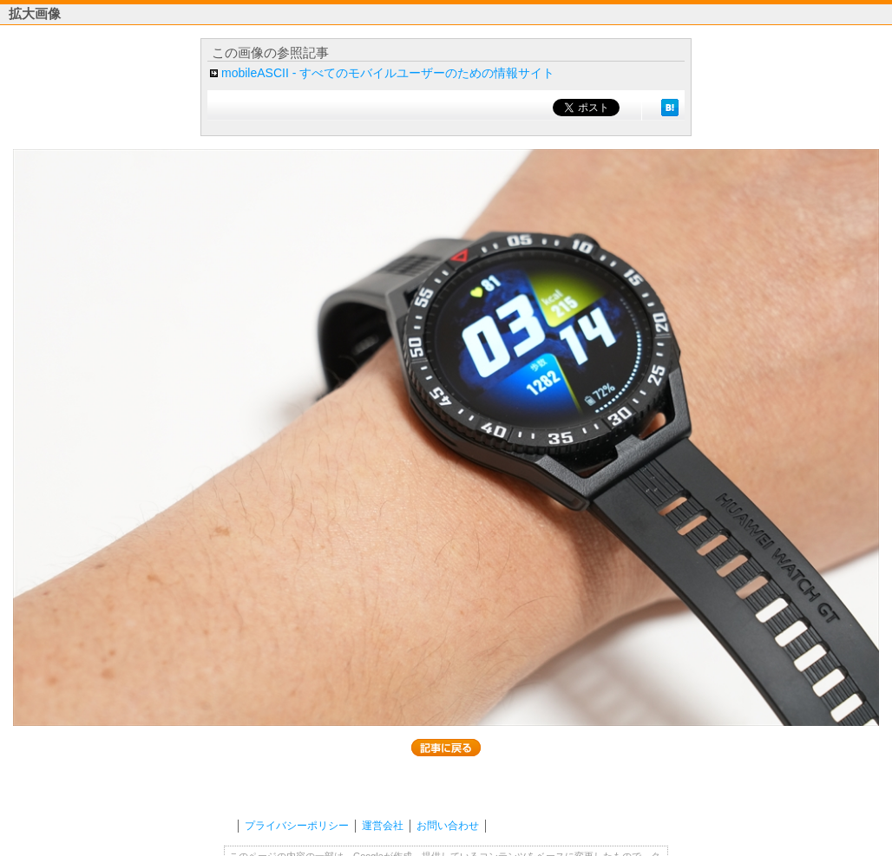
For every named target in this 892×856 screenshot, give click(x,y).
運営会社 (382, 826)
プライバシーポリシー (297, 826)
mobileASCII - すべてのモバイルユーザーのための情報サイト (387, 73)
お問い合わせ (447, 826)
